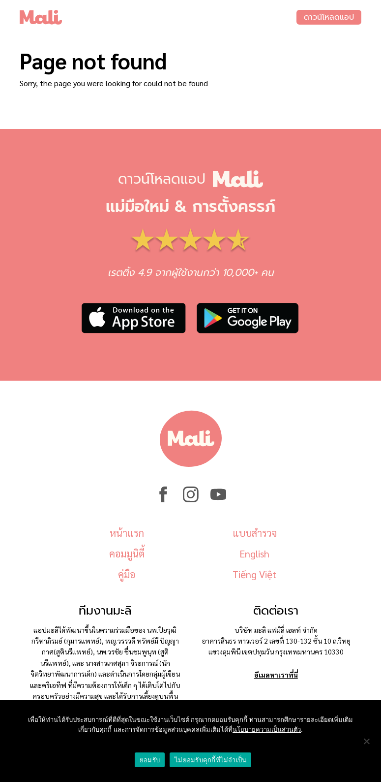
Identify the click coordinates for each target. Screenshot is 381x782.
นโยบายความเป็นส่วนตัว (267, 729)
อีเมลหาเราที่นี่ (276, 674)
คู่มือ (126, 574)
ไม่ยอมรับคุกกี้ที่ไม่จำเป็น (210, 760)
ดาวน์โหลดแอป (329, 17)
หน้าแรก (127, 532)
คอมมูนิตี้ (127, 553)
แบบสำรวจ (255, 532)
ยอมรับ (150, 760)
